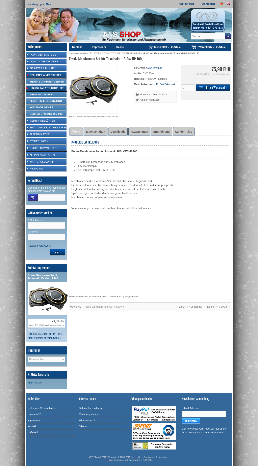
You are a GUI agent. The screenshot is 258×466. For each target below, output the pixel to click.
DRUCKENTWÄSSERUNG (44, 148)
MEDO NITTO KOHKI (41, 94)
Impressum (99, 47)
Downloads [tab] (118, 131)
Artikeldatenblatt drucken (153, 94)
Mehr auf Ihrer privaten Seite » (44, 338)
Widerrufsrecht (87, 420)
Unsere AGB (34, 414)
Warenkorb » (212, 47)
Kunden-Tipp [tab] (183, 131)
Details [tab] (76, 131)
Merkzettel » (167, 47)
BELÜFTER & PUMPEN (43, 68)
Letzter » (225, 306)
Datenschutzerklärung (91, 408)
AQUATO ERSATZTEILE (43, 54)
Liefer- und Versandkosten (42, 408)
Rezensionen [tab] (139, 131)
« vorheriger (195, 306)
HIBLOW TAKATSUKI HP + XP (46, 88)
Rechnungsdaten (88, 414)
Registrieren (186, 3)
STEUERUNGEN (39, 141)
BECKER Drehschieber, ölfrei (46, 114)
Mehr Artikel (34, 382)
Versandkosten (57, 325)
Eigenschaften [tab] (95, 131)
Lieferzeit (33, 432)
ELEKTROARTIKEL (40, 134)
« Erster (181, 306)
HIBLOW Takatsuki (164, 84)
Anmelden (208, 3)
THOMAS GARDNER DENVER (47, 81)
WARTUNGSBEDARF (42, 161)
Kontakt (77, 47)
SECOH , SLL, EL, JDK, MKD (46, 101)
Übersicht (75, 306)
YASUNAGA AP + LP (41, 107)
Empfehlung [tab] (161, 131)
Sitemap (83, 426)
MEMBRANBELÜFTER (42, 120)
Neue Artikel (36, 168)
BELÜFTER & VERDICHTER (45, 75)
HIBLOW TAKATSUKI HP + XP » (45, 334)
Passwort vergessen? (39, 245)
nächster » (211, 306)
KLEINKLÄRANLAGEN (42, 155)
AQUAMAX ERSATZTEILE (44, 61)
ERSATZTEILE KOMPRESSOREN (48, 127)
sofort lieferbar (154, 68)
